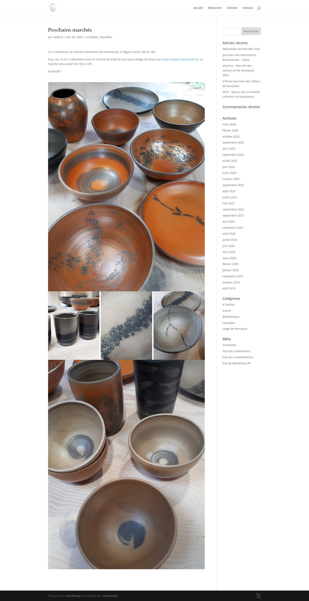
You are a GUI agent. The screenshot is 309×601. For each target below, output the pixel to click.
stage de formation (235, 329)
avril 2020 (228, 252)
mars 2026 (229, 124)
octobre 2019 (231, 282)
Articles (232, 8)
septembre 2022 (233, 209)
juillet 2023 (229, 197)
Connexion (229, 345)
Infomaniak (110, 596)
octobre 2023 (231, 179)
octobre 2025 (231, 136)
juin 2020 (228, 246)
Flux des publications (236, 351)
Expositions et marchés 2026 (241, 49)
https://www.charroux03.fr (180, 59)
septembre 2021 (233, 215)
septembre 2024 (233, 155)
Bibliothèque (230, 317)
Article (226, 310)
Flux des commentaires (237, 357)
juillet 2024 (229, 161)
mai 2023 (228, 203)
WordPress (73, 596)
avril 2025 (228, 148)
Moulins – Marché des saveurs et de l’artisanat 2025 (238, 70)
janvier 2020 (230, 270)
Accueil (198, 8)
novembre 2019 (232, 276)
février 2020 (230, 264)
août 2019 (228, 288)
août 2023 (228, 191)
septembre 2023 (233, 185)
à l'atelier (92, 37)
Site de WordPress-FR (236, 363)
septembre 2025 (233, 142)
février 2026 (230, 130)
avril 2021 (228, 221)
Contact (247, 8)
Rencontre (215, 8)
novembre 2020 (232, 228)
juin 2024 (228, 167)
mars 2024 (229, 173)
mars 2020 (229, 258)
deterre (58, 37)
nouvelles (106, 37)
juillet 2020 (229, 240)
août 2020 (228, 233)
